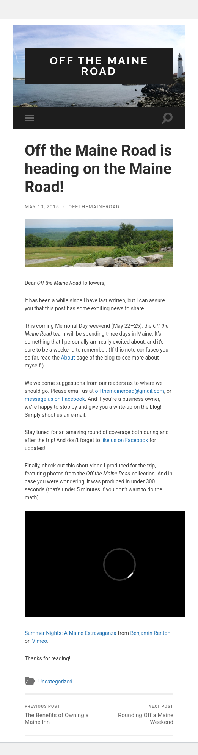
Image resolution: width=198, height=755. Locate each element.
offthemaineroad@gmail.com (129, 391)
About (68, 358)
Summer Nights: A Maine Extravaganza (70, 633)
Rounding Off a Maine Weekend (137, 714)
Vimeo (39, 641)
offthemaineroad (93, 206)
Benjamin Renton (150, 633)
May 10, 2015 (42, 206)
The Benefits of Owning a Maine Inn (61, 714)
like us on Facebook (124, 440)
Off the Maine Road (99, 66)
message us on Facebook (55, 399)
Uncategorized (55, 681)
